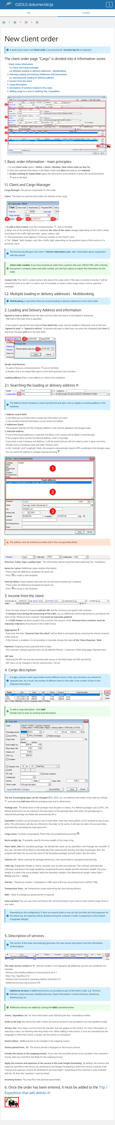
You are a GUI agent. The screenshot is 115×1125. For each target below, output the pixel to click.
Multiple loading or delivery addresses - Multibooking (39, 71)
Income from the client (20, 81)
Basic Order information (21, 64)
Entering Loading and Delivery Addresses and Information (38, 74)
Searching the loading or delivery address (33, 77)
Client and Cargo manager (25, 67)
